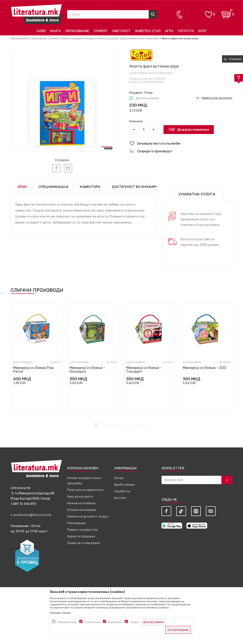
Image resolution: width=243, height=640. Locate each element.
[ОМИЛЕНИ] (208, 12)
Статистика (92, 622)
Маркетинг (115, 622)
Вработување (124, 483)
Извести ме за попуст (217, 97)
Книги (54, 38)
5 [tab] (122, 424)
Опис (22, 186)
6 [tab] (128, 424)
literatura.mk (19, 38)
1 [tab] (96, 424)
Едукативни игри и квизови (139, 38)
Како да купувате (80, 495)
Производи (39, 38)
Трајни (134, 622)
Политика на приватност (85, 489)
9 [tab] (147, 424)
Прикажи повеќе (60, 612)
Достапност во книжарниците (141, 186)
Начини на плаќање (81, 502)
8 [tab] (141, 424)
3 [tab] (109, 424)
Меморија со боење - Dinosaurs (87, 368)
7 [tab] (134, 424)
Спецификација (53, 186)
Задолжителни (66, 622)
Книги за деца (107, 38)
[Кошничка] (226, 12)
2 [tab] (102, 424)
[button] (180, 144)
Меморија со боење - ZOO (204, 367)
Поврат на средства (82, 529)
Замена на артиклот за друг (88, 515)
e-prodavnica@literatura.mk (31, 514)
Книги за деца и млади (77, 38)
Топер (148, 93)
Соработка (122, 490)
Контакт (120, 497)
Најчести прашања (81, 535)
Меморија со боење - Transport (144, 368)
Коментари (90, 186)
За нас (119, 477)
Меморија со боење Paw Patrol (33, 368)
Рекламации (76, 522)
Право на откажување (83, 542)
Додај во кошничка (193, 130)
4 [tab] (115, 424)
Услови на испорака (81, 509)
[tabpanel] (37, 357)
